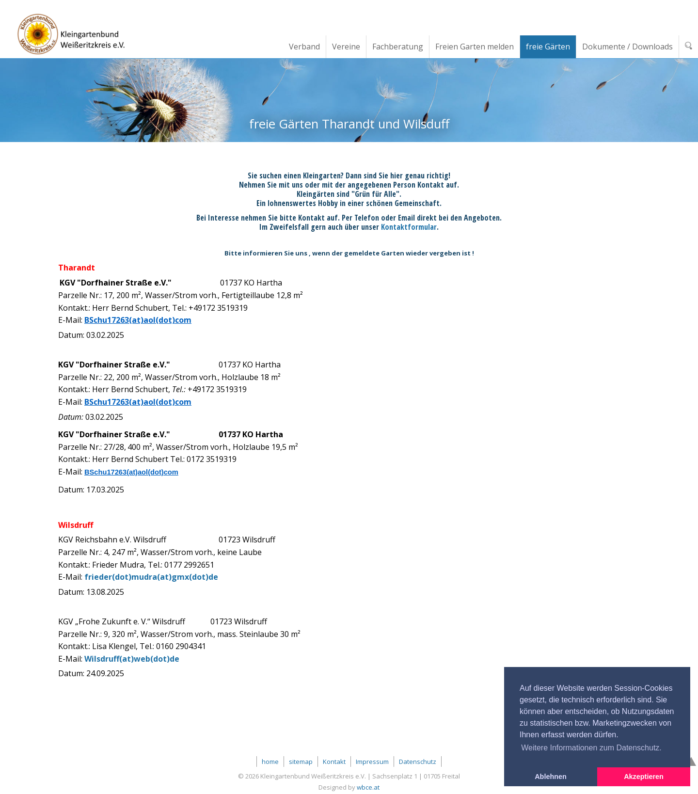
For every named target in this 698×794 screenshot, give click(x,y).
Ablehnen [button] (551, 776)
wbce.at (368, 787)
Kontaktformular (409, 227)
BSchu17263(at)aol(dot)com (137, 320)
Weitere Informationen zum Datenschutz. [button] (591, 748)
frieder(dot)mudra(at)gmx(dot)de (151, 577)
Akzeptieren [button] (644, 776)
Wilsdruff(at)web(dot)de (131, 658)
